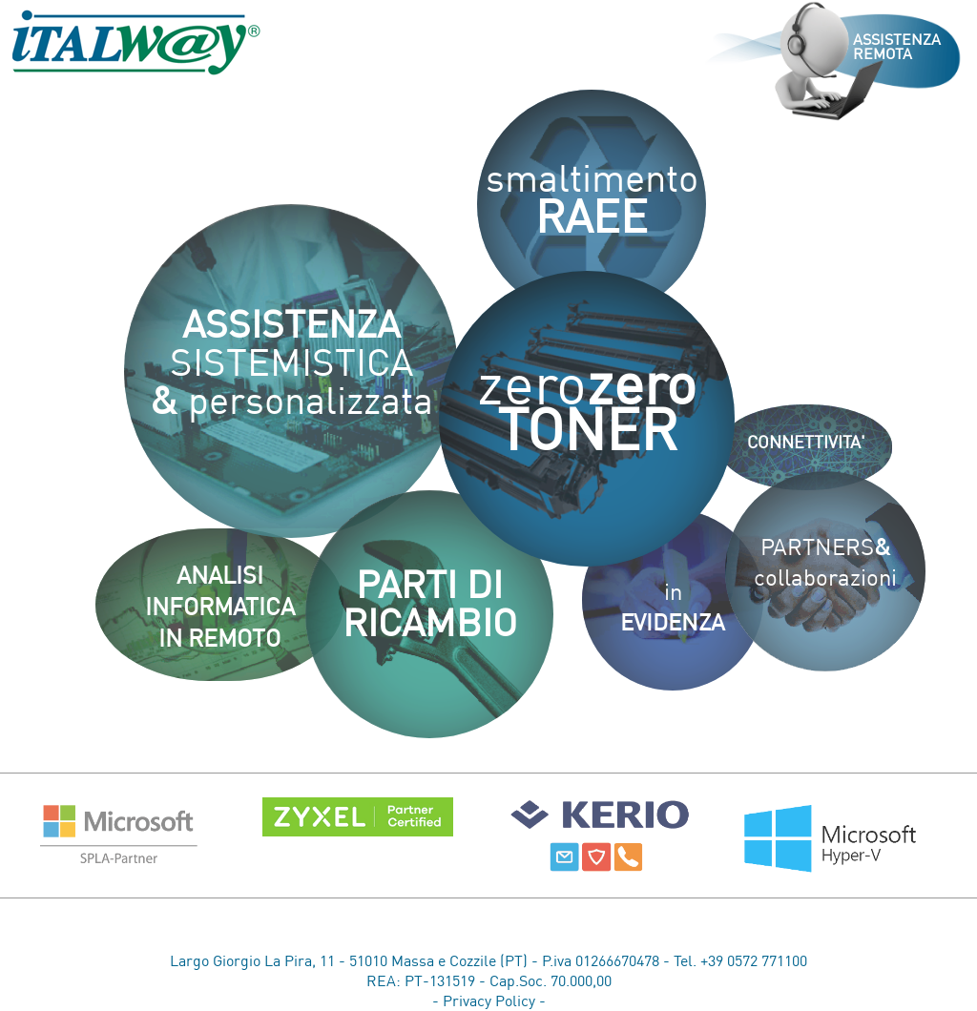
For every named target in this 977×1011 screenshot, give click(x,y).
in (672, 613)
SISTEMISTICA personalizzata (291, 368)
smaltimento (592, 204)
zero (586, 412)
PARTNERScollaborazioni (825, 568)
